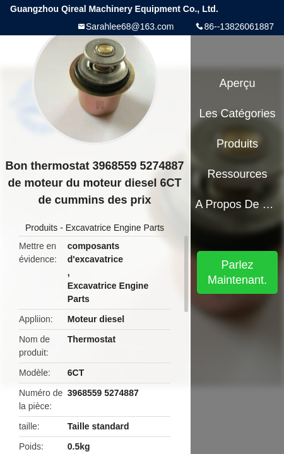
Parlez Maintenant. (237, 272)
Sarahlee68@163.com (130, 26)
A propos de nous (237, 204)
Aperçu (238, 83)
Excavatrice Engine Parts (115, 228)
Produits (41, 228)
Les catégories (237, 113)
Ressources (238, 174)
